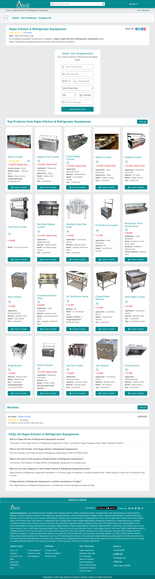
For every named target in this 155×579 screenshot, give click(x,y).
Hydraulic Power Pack (93, 523)
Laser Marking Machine (36, 513)
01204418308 (118, 550)
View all (142, 121)
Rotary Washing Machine (37, 526)
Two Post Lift (55, 536)
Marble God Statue (18, 531)
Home (8, 10)
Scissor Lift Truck (30, 518)
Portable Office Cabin (68, 520)
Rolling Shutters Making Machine (22, 536)
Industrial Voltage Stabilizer (59, 526)
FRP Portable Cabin (23, 520)
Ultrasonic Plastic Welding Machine (126, 531)
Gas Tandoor (102, 365)
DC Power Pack (62, 523)
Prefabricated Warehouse (105, 520)
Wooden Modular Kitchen (130, 533)
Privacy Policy (50, 556)
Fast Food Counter (17, 226)
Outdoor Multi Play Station (69, 513)
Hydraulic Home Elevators (114, 515)
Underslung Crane (119, 526)
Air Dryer (116, 533)
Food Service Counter (107, 225)
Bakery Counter (104, 157)
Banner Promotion (86, 559)
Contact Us (49, 17)
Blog (12, 559)
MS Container (37, 520)
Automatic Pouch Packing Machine (68, 533)
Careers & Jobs (34, 553)
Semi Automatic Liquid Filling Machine (97, 533)
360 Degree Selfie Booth (90, 541)
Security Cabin (64, 518)
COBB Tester (33, 528)
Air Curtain (39, 531)
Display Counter (133, 157)
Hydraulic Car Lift (16, 518)
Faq (138, 10)
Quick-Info (14, 562)
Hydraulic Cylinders (76, 523)
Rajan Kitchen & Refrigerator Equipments (31, 10)
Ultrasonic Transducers (18, 533)
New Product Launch (87, 565)
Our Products (33, 17)
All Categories (33, 556)
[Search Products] (51, 3)
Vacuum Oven (38, 523)
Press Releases (34, 550)
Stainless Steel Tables (42, 515)
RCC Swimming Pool (58, 538)
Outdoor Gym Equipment (99, 538)
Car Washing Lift (42, 536)
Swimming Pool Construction (38, 538)
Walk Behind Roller (87, 513)
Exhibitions (14, 565)
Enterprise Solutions (87, 568)
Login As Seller (85, 570)
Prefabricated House (124, 520)
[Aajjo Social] (129, 508)
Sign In (133, 4)
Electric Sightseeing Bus (119, 538)
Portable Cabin (52, 513)
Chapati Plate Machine (102, 297)
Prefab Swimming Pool (134, 536)
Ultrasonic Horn (92, 531)
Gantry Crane (133, 526)
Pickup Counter (45, 365)
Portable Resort (126, 518)
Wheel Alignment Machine (71, 536)
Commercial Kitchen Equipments (56, 531)
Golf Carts (133, 538)
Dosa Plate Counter (135, 296)
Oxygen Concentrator (48, 541)
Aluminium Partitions (25, 515)
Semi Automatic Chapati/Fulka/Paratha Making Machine (103, 536)
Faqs (12, 568)
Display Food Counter (48, 156)
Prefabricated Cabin (51, 520)
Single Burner (15, 365)
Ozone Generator (63, 541)
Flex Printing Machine (127, 523)
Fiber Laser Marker (119, 528)
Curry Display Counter (73, 157)
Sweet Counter (15, 156)
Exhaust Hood (132, 365)
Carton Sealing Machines (80, 515)
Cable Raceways (105, 531)
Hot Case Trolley (74, 365)
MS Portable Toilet (112, 518)
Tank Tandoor (15, 296)
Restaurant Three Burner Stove (134, 224)
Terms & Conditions (53, 553)
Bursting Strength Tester (49, 528)
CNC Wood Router (110, 523)
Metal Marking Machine (136, 528)
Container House (25, 523)
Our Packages (85, 556)
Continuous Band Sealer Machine (41, 533)
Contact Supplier (19, 187)
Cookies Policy (51, 550)
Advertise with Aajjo (87, 553)
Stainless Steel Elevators (48, 518)
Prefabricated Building (86, 520)
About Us (14, 550)
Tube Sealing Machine (117, 513)
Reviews (145, 10)
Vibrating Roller (101, 513)
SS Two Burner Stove (77, 296)
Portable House (77, 518)
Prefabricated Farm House (94, 518)
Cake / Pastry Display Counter (98, 528)
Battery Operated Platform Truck (26, 541)
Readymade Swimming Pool (78, 538)
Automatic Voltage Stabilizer (100, 526)
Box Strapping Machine (61, 515)
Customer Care (16, 556)
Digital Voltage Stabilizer (79, 526)
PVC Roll (30, 531)
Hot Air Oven (49, 523)
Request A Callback (77, 500)
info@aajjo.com (119, 558)
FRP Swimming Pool (18, 538)
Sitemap (13, 553)
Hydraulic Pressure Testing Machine (72, 528)
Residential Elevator (133, 515)
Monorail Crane (21, 528)
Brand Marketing (86, 562)
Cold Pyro (75, 541)
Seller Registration (86, 550)
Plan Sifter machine (77, 531)
